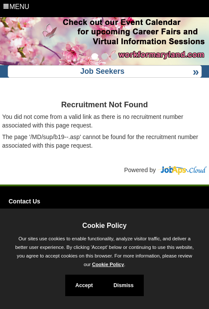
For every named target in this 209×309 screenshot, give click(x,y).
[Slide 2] (104, 57)
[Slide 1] (95, 57)
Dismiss (123, 285)
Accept (84, 285)
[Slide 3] (114, 57)
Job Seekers (102, 71)
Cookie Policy (104, 225)
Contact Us (24, 201)
